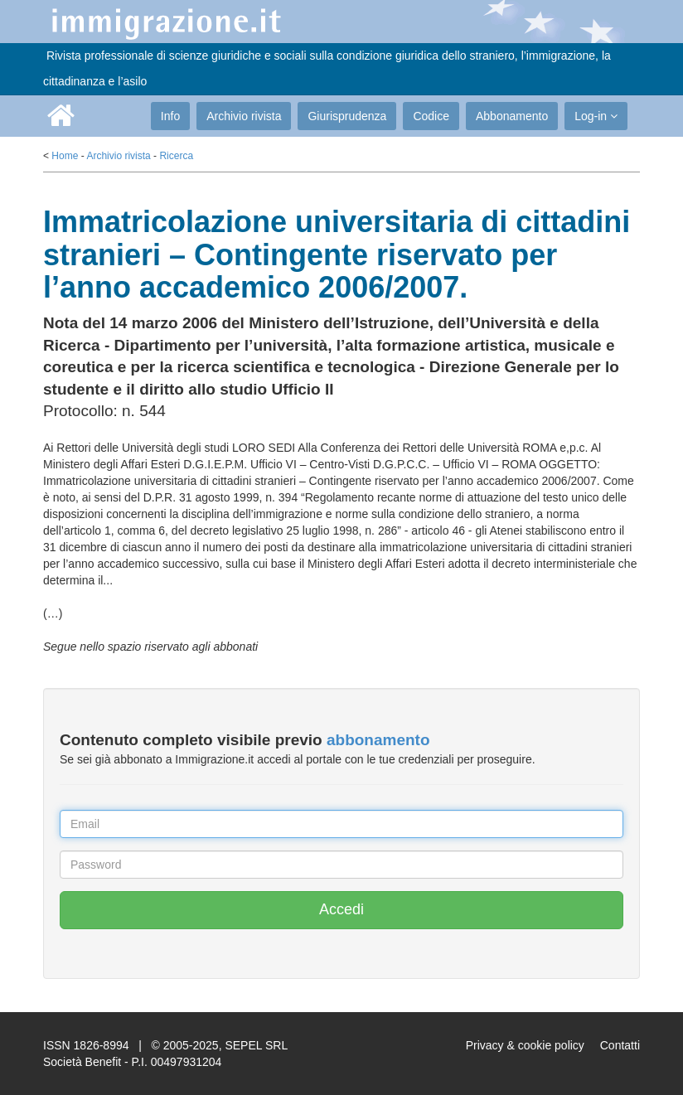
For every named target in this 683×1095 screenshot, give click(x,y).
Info (170, 116)
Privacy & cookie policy (525, 1045)
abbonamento (378, 740)
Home (64, 156)
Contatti (620, 1045)
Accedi (341, 909)
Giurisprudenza (347, 116)
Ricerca (176, 156)
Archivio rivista (243, 116)
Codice (431, 116)
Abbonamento (512, 116)
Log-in (596, 116)
